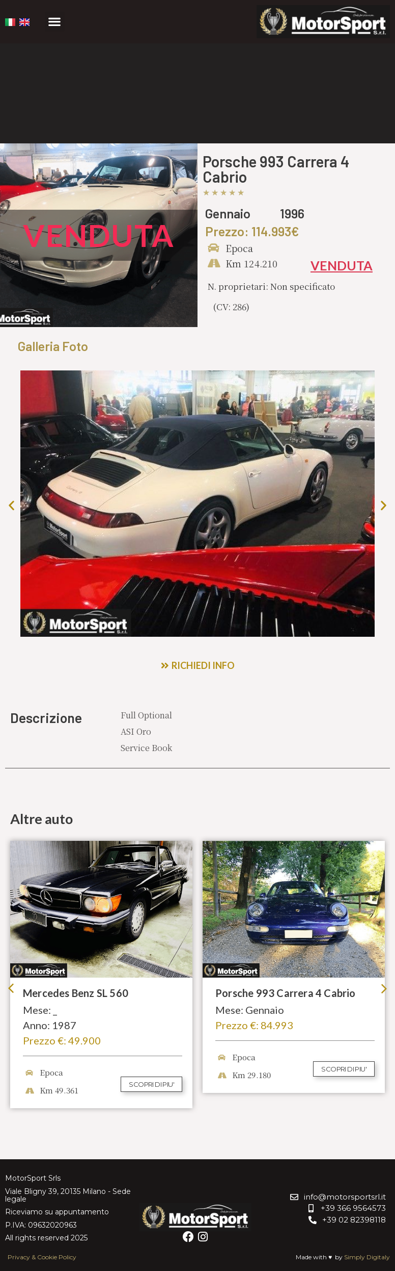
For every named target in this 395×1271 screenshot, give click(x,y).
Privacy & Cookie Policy (42, 1257)
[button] (55, 22)
